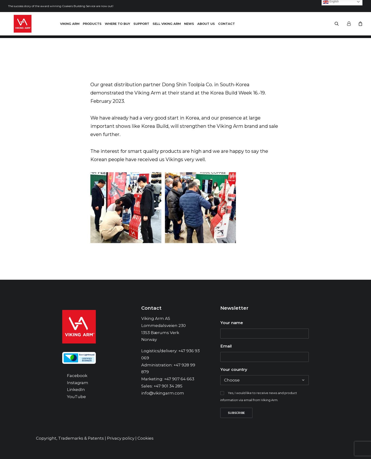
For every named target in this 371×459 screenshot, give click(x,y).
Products (92, 25)
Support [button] (141, 25)
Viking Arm (70, 25)
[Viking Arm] (17, 25)
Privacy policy (120, 438)
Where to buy (117, 25)
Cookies (145, 438)
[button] (340, 25)
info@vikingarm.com (162, 393)
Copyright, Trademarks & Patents (70, 438)
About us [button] (206, 25)
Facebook (77, 375)
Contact (226, 25)
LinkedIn (76, 389)
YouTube (76, 396)
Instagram (77, 382)
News (189, 25)
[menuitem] (69, 25)
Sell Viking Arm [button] (167, 25)
